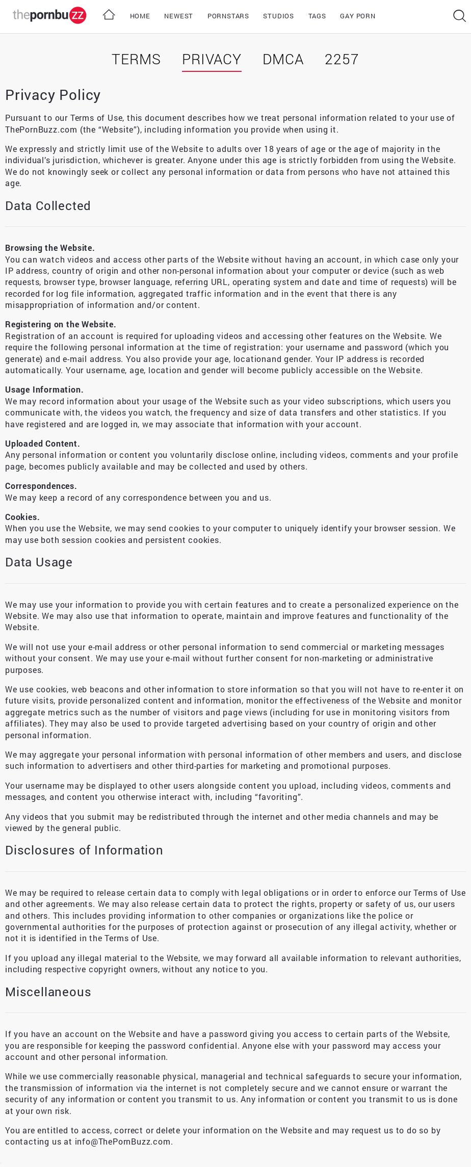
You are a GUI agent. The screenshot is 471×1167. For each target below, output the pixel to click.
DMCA (283, 58)
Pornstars (228, 15)
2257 (342, 58)
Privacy (212, 58)
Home (140, 15)
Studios (278, 15)
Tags (317, 15)
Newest (178, 15)
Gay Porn (357, 15)
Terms (136, 58)
